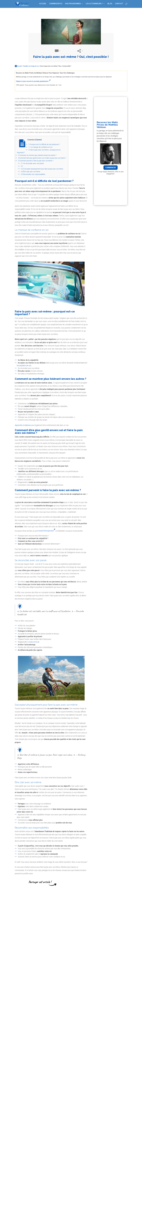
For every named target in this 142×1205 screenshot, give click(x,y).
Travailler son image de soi (31, 66)
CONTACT (119, 4)
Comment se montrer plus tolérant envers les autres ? (37, 155)
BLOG (110, 4)
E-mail (52, 1137)
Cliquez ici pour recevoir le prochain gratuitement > (32, 81)
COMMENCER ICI (55, 4)
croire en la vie (34, 642)
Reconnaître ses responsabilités (33, 174)
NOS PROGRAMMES (73, 4)
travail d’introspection (46, 531)
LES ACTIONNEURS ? (94, 4)
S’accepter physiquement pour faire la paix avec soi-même (42, 169)
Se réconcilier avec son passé (32, 163)
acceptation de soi (24, 365)
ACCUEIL (42, 4)
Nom (17, 1137)
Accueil (19, 66)
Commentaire (20, 1113)
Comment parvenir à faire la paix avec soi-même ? (35, 161)
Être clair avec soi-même (30, 171)
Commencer (110, 167)
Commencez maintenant (71, 1016)
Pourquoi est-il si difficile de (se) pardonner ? (44, 144)
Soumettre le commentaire (118, 1145)
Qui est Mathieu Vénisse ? (84, 1077)
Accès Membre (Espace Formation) (81, 1202)
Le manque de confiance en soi (40, 147)
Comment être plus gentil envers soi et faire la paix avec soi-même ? (42, 158)
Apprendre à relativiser (23, 425)
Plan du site (71, 1200)
